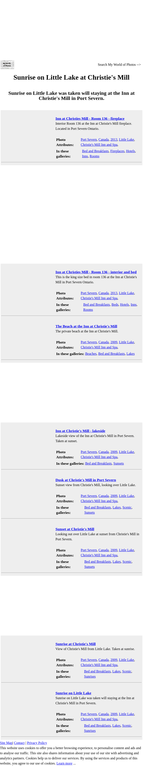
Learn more (64, 763)
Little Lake (126, 139)
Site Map (6, 743)
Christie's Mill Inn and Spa (99, 144)
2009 (113, 342)
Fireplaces (117, 151)
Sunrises (90, 676)
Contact (19, 743)
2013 (113, 139)
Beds (115, 304)
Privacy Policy (37, 743)
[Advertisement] (71, 30)
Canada (103, 139)
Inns (85, 156)
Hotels (130, 151)
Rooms (94, 156)
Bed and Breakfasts (95, 151)
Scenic (127, 507)
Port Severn (89, 139)
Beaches (90, 353)
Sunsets (118, 463)
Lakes (131, 353)
